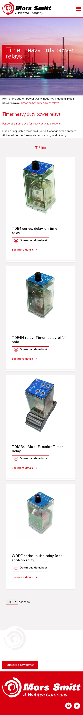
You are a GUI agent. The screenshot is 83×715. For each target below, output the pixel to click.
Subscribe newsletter (20, 665)
